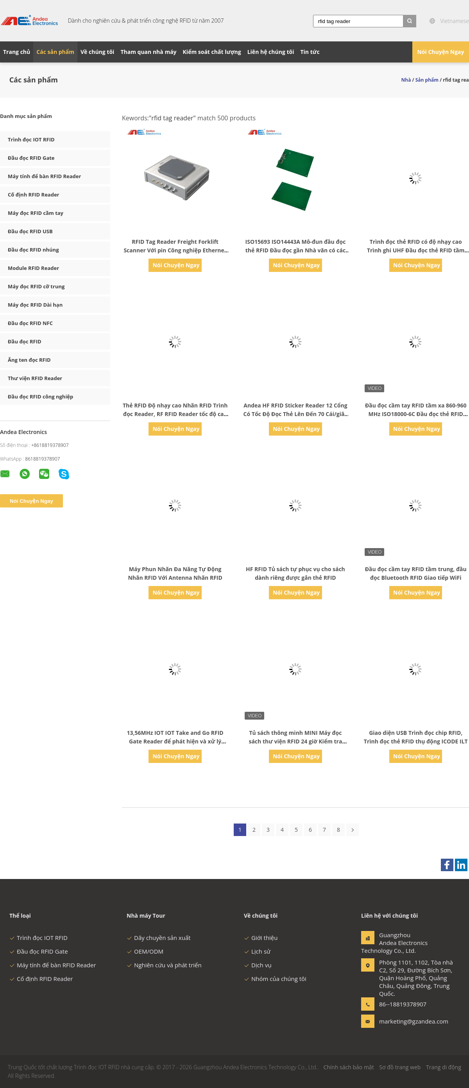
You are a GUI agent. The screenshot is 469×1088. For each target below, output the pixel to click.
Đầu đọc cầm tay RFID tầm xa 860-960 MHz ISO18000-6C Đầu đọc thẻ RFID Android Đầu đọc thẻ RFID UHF (416, 414)
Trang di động (443, 1067)
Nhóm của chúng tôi (275, 979)
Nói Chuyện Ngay (440, 51)
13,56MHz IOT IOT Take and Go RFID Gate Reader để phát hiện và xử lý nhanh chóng (175, 741)
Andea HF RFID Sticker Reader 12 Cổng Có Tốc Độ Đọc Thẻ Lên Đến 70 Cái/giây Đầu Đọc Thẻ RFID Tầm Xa (295, 414)
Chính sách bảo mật (348, 1067)
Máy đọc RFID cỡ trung (36, 286)
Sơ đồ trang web (400, 1067)
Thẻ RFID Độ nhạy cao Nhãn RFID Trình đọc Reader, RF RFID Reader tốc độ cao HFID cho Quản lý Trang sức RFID (175, 414)
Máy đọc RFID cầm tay (35, 212)
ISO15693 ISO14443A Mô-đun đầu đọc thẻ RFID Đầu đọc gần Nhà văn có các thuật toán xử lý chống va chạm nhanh (295, 250)
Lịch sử (257, 951)
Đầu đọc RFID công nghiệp (40, 396)
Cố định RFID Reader (33, 194)
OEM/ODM (145, 951)
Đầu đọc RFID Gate (31, 157)
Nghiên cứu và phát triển (164, 965)
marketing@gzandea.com (403, 1021)
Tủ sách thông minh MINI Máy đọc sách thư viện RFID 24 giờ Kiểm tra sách (295, 741)
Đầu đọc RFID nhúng (33, 249)
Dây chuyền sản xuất (159, 938)
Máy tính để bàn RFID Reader (44, 176)
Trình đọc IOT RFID (31, 139)
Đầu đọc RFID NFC (30, 323)
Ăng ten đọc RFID (29, 359)
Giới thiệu (261, 938)
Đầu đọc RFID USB (30, 231)
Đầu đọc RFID (24, 341)
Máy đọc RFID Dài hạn (35, 304)
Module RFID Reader (33, 268)
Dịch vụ (258, 965)
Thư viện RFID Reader (35, 378)
